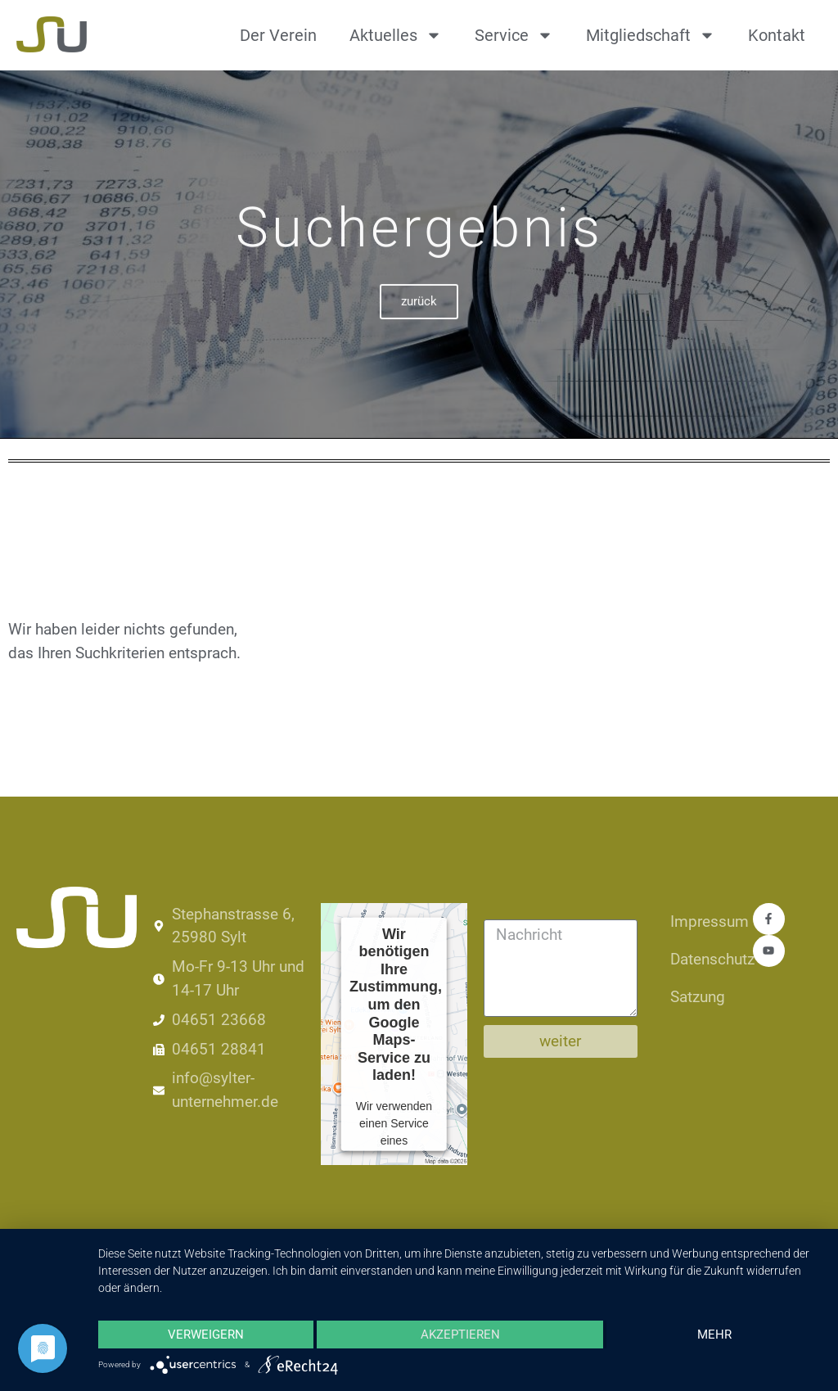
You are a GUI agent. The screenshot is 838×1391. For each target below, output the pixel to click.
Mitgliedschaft (650, 35)
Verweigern (206, 1334)
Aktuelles (395, 35)
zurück (419, 323)
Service (514, 35)
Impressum (703, 921)
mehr (714, 1334)
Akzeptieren (460, 1334)
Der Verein (278, 35)
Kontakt (776, 35)
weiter (560, 1041)
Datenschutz (703, 959)
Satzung (697, 996)
